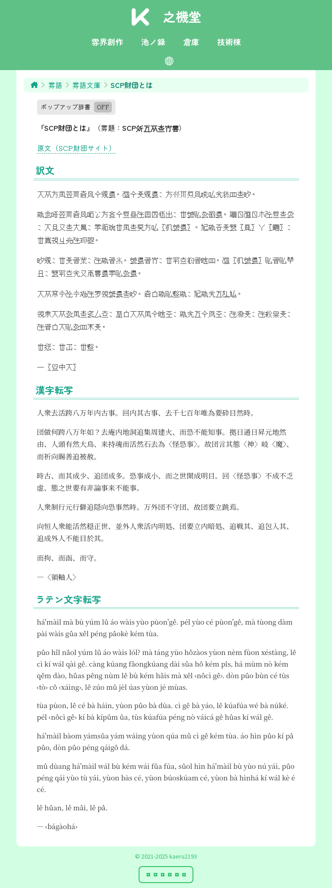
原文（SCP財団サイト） (76, 147)
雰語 (55, 84)
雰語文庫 (86, 84)
